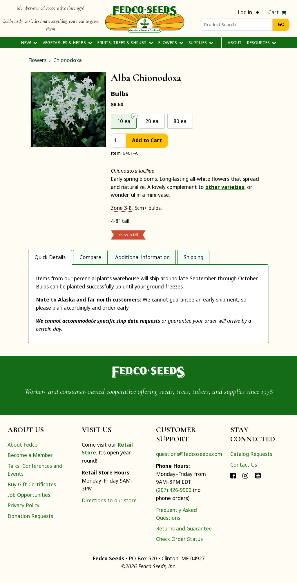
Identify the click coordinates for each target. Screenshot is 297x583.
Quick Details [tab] (50, 257)
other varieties (224, 186)
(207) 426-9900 (173, 494)
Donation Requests (30, 520)
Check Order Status (179, 543)
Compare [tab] (90, 257)
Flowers (170, 42)
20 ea (151, 121)
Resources (261, 42)
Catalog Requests (251, 458)
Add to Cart (147, 140)
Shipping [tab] (193, 257)
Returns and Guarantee (184, 533)
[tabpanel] (148, 306)
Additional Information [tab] (142, 257)
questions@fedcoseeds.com (189, 458)
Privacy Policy (23, 510)
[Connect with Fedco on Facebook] (233, 479)
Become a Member (30, 459)
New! (29, 42)
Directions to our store (109, 505)
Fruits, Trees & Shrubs (125, 42)
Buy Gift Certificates (32, 489)
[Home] (144, 18)
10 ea (123, 121)
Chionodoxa (67, 60)
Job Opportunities (29, 499)
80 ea (179, 121)
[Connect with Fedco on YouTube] (258, 479)
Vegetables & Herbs (67, 42)
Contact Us (243, 469)
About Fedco (23, 449)
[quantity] (118, 140)
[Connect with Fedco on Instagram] (245, 479)
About (235, 42)
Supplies (201, 42)
